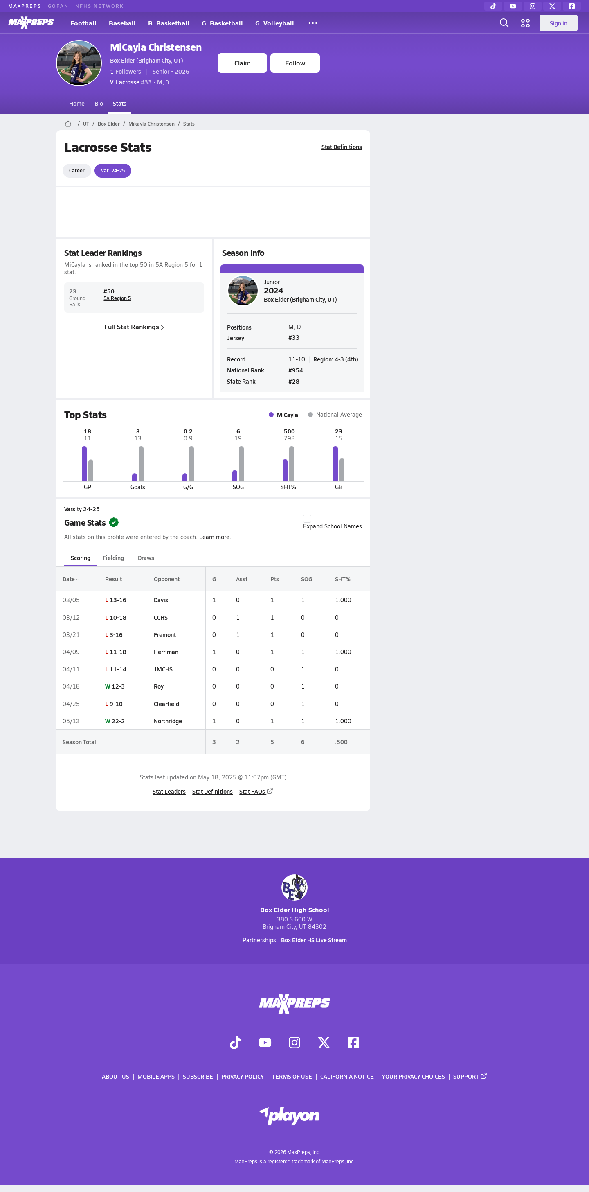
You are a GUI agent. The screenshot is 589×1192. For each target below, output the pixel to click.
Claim (242, 63)
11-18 (118, 652)
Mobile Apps (156, 1076)
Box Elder (109, 123)
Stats (119, 103)
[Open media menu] (525, 23)
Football (83, 22)
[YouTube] (513, 6)
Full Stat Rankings (134, 326)
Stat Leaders (169, 791)
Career (77, 170)
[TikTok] (493, 6)
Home (77, 103)
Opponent (167, 578)
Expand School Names (332, 522)
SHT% (343, 578)
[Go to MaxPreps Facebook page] (353, 1043)
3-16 (116, 634)
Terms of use (292, 1076)
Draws (146, 557)
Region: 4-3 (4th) (335, 358)
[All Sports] (313, 23)
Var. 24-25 (113, 170)
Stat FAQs (256, 791)
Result (113, 578)
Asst (241, 578)
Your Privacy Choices (413, 1076)
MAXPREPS (24, 5)
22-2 (118, 721)
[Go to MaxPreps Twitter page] (323, 1043)
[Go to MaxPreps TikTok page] (235, 1043)
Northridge (168, 721)
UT (86, 123)
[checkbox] (307, 519)
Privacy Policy (242, 1076)
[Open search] (504, 23)
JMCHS (163, 669)
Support (470, 1076)
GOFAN (58, 5)
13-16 (118, 600)
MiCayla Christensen (156, 47)
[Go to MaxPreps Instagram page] (294, 1043)
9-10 (116, 704)
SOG (306, 578)
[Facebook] (572, 6)
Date (71, 578)
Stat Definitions (341, 146)
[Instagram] (533, 6)
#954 (295, 370)
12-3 (118, 686)
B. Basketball (168, 22)
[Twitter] (552, 6)
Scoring (80, 557)
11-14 (118, 669)
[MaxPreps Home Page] (68, 123)
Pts (274, 578)
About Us (115, 1076)
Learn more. (215, 537)
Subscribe (198, 1076)
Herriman (166, 652)
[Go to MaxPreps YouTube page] (265, 1043)
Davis (161, 600)
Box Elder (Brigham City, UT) (146, 60)
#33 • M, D (139, 82)
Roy (159, 686)
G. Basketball (222, 22)
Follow (295, 63)
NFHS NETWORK (99, 5)
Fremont (165, 634)
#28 (293, 381)
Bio (98, 103)
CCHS (161, 617)
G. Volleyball (274, 22)
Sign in (558, 23)
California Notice (347, 1076)
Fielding (113, 557)
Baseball (122, 22)
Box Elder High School (294, 894)
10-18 (118, 617)
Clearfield (166, 704)
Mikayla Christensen (151, 123)
